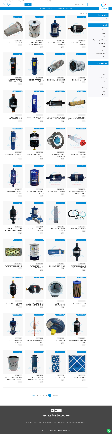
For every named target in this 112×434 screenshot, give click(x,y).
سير (104, 56)
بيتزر (104, 81)
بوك (104, 84)
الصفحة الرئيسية (65, 415)
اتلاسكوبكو (102, 77)
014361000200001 (39, 189)
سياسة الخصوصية (57, 416)
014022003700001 (18, 338)
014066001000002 (18, 263)
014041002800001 (39, 226)
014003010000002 (60, 301)
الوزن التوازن (102, 43)
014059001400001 (61, 338)
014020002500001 (60, 114)
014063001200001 (60, 77)
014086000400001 (60, 189)
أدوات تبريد (42, 8)
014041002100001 (18, 152)
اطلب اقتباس (23, 0)
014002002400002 (18, 40)
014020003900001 (18, 226)
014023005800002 (60, 152)
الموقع (50, 415)
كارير (104, 91)
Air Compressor (101, 71)
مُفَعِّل (103, 33)
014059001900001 (61, 263)
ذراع (104, 36)
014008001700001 (82, 226)
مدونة (55, 415)
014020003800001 (82, 263)
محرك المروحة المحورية (99, 40)
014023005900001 (82, 152)
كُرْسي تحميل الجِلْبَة (100, 53)
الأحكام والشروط (47, 416)
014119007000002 (61, 226)
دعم (28, 0)
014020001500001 (18, 114)
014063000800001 (82, 77)
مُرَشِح (83, 46)
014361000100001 (18, 189)
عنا (59, 415)
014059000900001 (39, 375)
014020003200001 (18, 301)
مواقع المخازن (9, 4)
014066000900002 (81, 301)
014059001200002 (82, 375)
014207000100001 (18, 77)
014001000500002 (82, 114)
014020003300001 (39, 301)
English (61, 0)
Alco (104, 74)
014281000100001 (39, 152)
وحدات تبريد (49, 8)
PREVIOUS (55, 395)
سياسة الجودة (65, 416)
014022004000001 (60, 40)
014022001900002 (39, 263)
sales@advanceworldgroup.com (38, 0)
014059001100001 (61, 375)
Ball (104, 46)
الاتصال (17, 0)
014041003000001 (39, 114)
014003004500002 (39, 40)
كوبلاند (103, 94)
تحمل (103, 50)
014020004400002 (82, 40)
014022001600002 (82, 189)
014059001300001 (39, 338)
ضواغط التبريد (58, 8)
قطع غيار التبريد (67, 8)
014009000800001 (18, 375)
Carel (103, 87)
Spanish (57, 0)
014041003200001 (39, 77)
